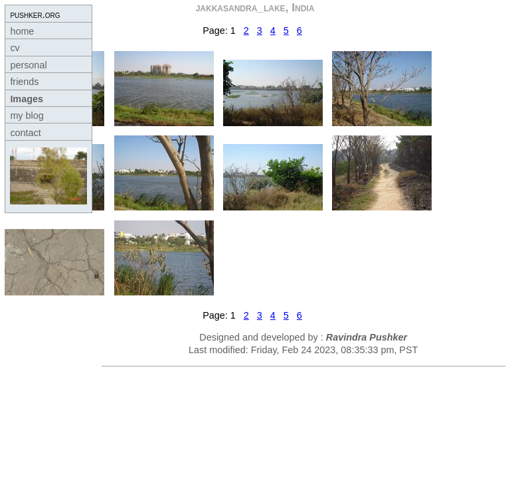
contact (25, 132)
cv (14, 47)
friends (24, 81)
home (22, 31)
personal (28, 65)
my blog (26, 115)
